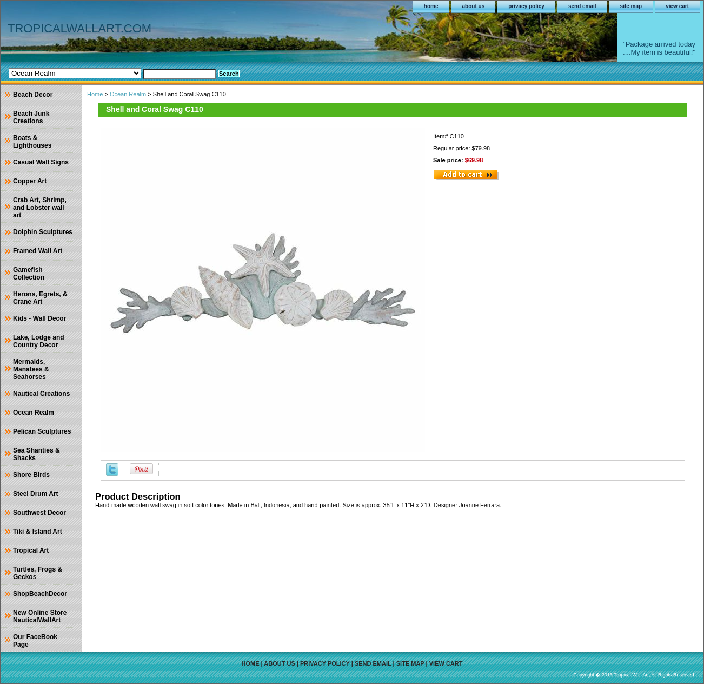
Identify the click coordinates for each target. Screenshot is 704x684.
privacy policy (526, 6)
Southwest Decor (39, 512)
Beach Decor (32, 94)
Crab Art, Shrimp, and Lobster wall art (40, 207)
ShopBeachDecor (40, 593)
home (431, 6)
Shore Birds (31, 475)
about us (473, 6)
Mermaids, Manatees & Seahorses (31, 369)
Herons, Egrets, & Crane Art (40, 298)
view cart (677, 6)
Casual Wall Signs (41, 162)
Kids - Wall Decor (39, 318)
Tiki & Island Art (37, 531)
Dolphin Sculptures (42, 232)
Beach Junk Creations (31, 117)
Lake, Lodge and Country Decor (38, 341)
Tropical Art (31, 550)
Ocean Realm (129, 94)
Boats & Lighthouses (32, 141)
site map (631, 6)
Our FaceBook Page (35, 640)
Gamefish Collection (28, 273)
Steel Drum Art (35, 493)
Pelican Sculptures (42, 431)
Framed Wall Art (37, 251)
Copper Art (30, 181)
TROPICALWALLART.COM (79, 28)
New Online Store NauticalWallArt (40, 616)
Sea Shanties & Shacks (36, 454)
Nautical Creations (41, 393)
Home (95, 94)
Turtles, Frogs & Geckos (37, 573)
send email (582, 6)
